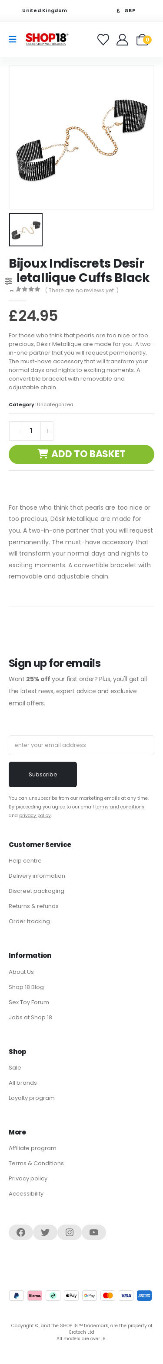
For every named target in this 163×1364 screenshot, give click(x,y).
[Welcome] (123, 39)
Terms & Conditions (36, 1163)
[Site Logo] (47, 39)
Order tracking (29, 921)
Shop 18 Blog (26, 987)
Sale (15, 1067)
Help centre (25, 861)
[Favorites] (104, 39)
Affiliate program (33, 1148)
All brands (23, 1083)
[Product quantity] (31, 431)
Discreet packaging (36, 891)
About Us (21, 972)
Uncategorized (55, 404)
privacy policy (35, 815)
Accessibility (26, 1193)
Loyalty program (32, 1098)
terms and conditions (119, 807)
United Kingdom (39, 10)
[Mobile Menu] (15, 39)
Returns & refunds (34, 906)
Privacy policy (28, 1178)
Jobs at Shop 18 (30, 1017)
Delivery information (37, 876)
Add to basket (88, 454)
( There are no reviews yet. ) (82, 290)
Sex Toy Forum (29, 1002)
